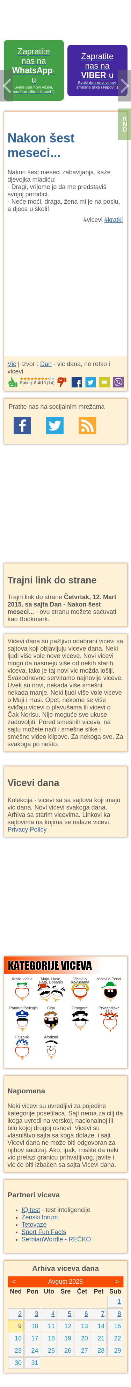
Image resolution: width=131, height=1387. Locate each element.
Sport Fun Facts (44, 1231)
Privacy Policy (27, 829)
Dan (46, 363)
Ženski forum (40, 1217)
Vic (12, 363)
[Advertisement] (65, 286)
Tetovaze (34, 1224)
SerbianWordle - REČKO (56, 1239)
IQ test (31, 1209)
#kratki (113, 219)
